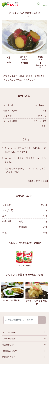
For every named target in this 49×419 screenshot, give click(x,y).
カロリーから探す (9, 338)
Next (47, 292)
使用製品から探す (9, 351)
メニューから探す (9, 332)
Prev (2, 292)
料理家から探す (8, 357)
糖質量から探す (8, 345)
